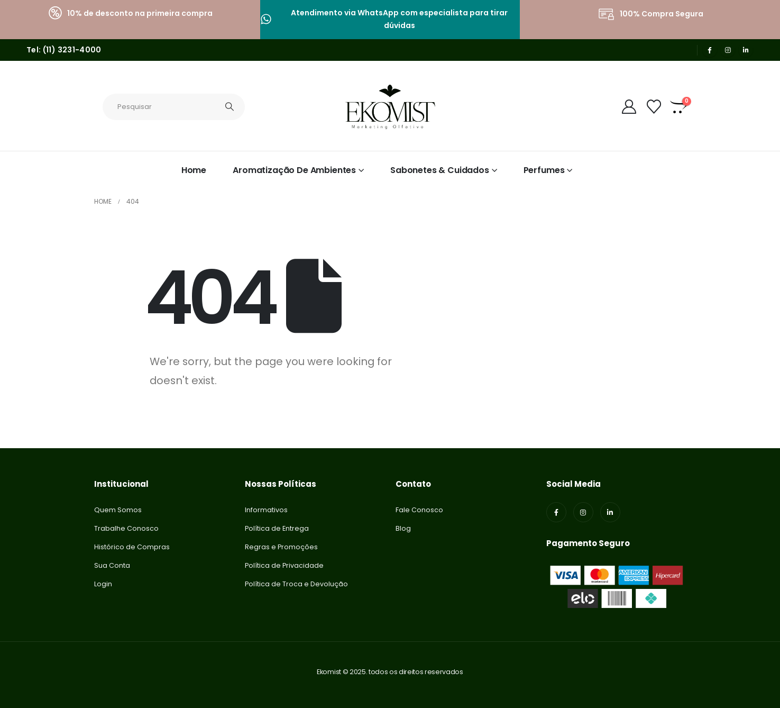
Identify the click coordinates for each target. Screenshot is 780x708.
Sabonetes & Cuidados (439, 170)
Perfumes (544, 170)
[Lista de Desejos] (653, 106)
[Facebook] (709, 49)
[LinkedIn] (745, 49)
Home (193, 170)
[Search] (230, 107)
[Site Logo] (390, 107)
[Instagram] (727, 49)
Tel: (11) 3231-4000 (64, 49)
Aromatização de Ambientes (294, 170)
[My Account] (629, 106)
